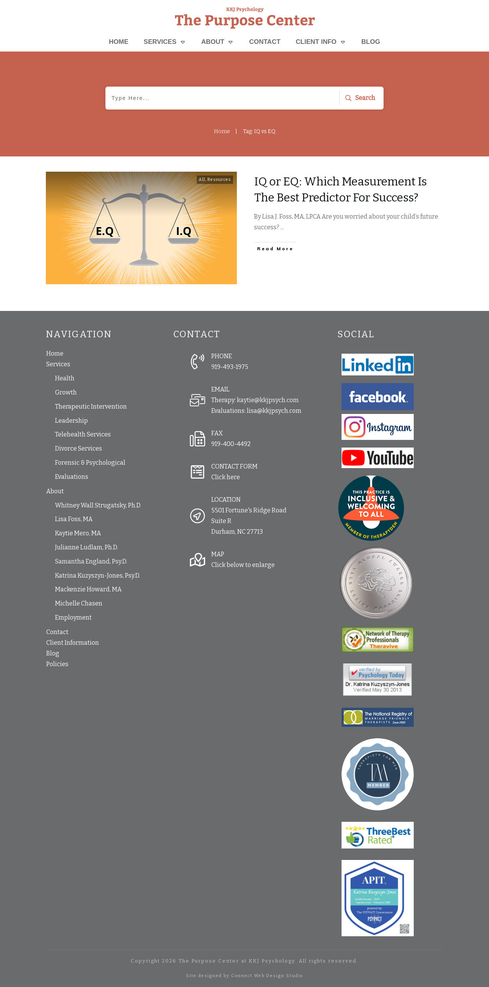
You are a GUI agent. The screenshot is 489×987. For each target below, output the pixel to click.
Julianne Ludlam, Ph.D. (86, 547)
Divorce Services (78, 448)
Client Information (72, 642)
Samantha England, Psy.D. (91, 561)
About (55, 491)
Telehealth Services (83, 434)
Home (54, 353)
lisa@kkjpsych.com (274, 410)
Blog (52, 653)
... (282, 227)
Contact (57, 632)
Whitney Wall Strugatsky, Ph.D (98, 505)
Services (58, 364)
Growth (66, 392)
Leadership (71, 420)
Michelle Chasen (78, 603)
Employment (73, 617)
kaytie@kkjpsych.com (268, 400)
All (202, 179)
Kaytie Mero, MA (78, 533)
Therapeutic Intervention (91, 406)
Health (64, 378)
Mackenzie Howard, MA (88, 589)
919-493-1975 (229, 366)
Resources (219, 179)
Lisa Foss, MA (73, 519)
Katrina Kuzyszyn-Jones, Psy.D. (97, 575)
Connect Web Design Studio (267, 975)
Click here (225, 477)
